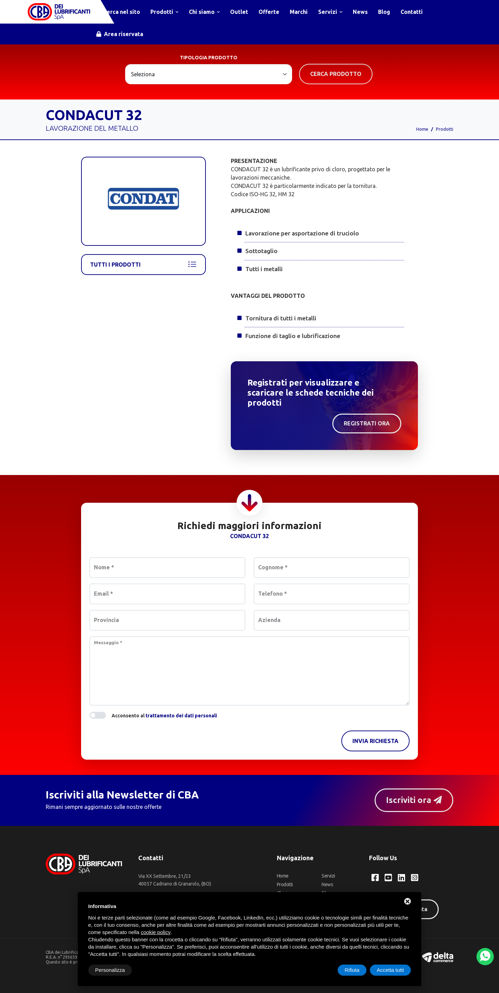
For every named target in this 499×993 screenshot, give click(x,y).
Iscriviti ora (414, 800)
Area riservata (119, 34)
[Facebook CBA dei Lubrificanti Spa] (375, 877)
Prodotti (164, 12)
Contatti (412, 12)
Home (422, 129)
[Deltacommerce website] (437, 957)
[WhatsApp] (485, 956)
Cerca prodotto (335, 74)
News (360, 12)
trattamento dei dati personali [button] (181, 715)
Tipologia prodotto (208, 57)
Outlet (239, 12)
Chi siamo (204, 12)
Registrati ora (367, 423)
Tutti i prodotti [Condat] (143, 264)
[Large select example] (208, 74)
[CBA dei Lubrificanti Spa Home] (59, 12)
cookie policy (155, 932)
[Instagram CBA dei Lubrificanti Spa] (414, 877)
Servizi (330, 12)
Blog (384, 12)
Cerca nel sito (118, 12)
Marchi (299, 12)
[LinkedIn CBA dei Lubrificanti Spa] (401, 877)
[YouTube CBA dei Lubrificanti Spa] (388, 877)
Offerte (269, 12)
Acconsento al (164, 715)
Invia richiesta (375, 741)
